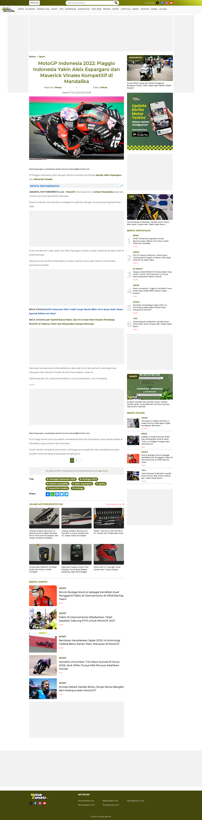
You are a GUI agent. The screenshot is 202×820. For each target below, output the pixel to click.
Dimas (58, 87)
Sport (115, 9)
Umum (54, 9)
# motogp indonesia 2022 (61, 479)
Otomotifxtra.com (86, 801)
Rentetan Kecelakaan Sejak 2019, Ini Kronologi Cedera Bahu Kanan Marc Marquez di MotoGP (150, 307)
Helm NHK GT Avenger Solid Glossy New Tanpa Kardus (107, 568)
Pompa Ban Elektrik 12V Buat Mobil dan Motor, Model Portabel (43, 569)
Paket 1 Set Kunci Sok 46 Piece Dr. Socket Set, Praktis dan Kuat (108, 532)
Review (107, 9)
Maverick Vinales (43, 179)
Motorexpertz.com (86, 805)
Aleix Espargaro (112, 175)
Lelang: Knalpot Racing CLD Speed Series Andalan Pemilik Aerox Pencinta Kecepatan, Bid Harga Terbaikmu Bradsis (43, 534)
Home (32, 56)
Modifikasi (70, 9)
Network (34, 3)
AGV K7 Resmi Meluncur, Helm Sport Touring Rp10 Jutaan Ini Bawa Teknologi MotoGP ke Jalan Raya (152, 257)
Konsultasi (43, 9)
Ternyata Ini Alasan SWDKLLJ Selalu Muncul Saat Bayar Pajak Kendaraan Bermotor (155, 423)
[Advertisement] (18, 54)
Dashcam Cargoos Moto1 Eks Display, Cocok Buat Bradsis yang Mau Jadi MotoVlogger (75, 569)
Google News (101, 471)
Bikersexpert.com (110, 801)
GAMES (154, 9)
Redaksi (54, 808)
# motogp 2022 (88, 479)
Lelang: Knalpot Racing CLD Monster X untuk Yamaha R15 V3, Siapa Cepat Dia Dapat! (75, 533)
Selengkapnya (115, 504)
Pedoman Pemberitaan (39, 811)
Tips (61, 9)
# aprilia (100, 483)
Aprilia (99, 175)
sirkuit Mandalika (103, 192)
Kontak (32, 808)
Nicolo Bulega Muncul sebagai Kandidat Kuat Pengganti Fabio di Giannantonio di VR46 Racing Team (91, 596)
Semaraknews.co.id (135, 801)
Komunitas (84, 9)
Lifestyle (126, 9)
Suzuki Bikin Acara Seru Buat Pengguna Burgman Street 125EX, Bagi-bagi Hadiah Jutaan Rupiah (149, 85)
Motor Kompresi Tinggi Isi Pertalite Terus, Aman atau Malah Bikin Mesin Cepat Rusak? (152, 290)
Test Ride (96, 9)
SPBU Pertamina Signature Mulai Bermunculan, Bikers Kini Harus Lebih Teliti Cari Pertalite (151, 240)
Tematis (145, 9)
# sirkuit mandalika (57, 483)
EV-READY (30, 9)
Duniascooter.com (111, 805)
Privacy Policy (43, 808)
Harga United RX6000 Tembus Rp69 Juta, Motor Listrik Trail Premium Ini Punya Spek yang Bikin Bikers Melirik (152, 274)
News (21, 9)
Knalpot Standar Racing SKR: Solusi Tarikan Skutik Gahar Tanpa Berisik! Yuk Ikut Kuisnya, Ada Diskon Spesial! (148, 404)
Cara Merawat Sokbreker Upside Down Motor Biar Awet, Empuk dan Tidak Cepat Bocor (148, 223)
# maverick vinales (57, 488)
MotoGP (70, 192)
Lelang (163, 9)
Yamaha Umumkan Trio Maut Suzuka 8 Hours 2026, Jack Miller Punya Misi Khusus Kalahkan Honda (89, 665)
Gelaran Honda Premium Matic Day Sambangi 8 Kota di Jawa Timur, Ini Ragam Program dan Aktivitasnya (155, 440)
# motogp (77, 488)
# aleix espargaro (82, 483)
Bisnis (136, 9)
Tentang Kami (66, 808)
